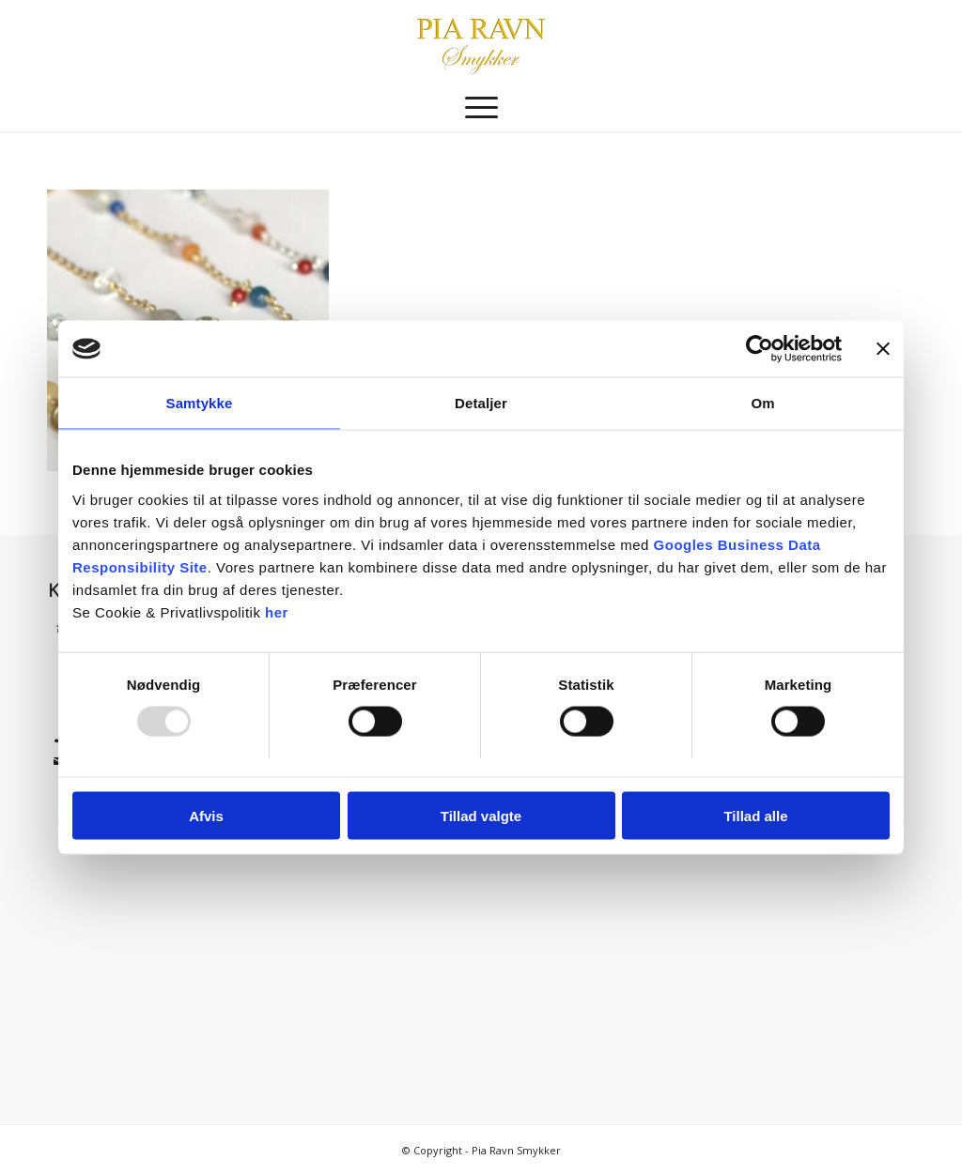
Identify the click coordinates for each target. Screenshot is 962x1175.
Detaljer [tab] (481, 403)
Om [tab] (762, 403)
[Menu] (481, 107)
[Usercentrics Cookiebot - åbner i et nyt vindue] (759, 349)
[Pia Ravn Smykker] (480, 42)
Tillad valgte (481, 815)
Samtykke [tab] (199, 403)
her (276, 611)
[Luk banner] (883, 349)
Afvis (206, 815)
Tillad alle (755, 815)
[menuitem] (481, 107)
